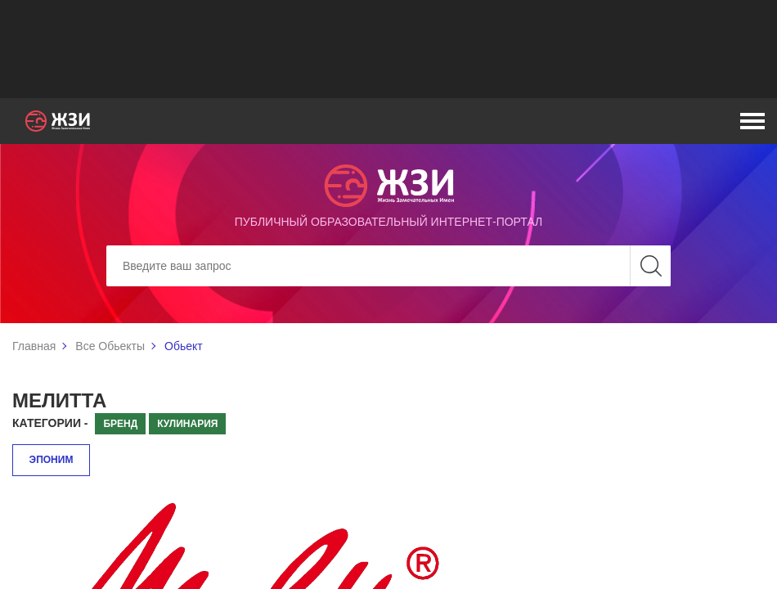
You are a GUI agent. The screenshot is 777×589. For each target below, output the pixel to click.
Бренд (120, 423)
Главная (34, 346)
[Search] (388, 265)
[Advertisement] (388, 49)
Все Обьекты (110, 346)
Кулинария (187, 423)
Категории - (50, 422)
